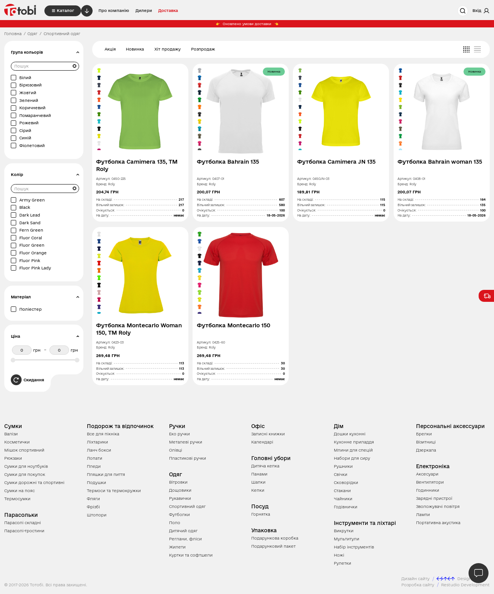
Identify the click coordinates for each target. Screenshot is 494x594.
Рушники (343, 466)
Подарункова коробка (274, 538)
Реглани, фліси (185, 538)
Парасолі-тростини (24, 530)
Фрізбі (93, 506)
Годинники (427, 490)
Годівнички (345, 506)
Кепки (257, 490)
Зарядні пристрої (434, 498)
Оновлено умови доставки (247, 24)
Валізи (11, 434)
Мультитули (346, 538)
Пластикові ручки (187, 458)
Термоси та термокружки (114, 490)
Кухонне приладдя (354, 442)
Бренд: (101, 184)
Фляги (93, 498)
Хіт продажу (167, 49)
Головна (13, 33)
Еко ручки (179, 434)
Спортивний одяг (187, 506)
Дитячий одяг (183, 530)
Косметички (17, 442)
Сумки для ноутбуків (26, 466)
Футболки (179, 514)
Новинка (135, 49)
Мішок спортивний (24, 450)
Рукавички (180, 498)
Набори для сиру (352, 458)
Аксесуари (427, 474)
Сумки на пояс (19, 490)
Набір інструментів (354, 547)
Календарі (262, 442)
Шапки (258, 482)
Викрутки (344, 530)
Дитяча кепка (265, 466)
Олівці (175, 450)
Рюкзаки (13, 458)
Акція (110, 49)
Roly (111, 184)
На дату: (102, 215)
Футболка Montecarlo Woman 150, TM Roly (139, 329)
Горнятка (260, 514)
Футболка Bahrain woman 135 (440, 162)
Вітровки (178, 482)
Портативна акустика (438, 522)
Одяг (32, 33)
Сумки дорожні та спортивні (34, 482)
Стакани (342, 490)
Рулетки (342, 563)
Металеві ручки (185, 442)
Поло (174, 522)
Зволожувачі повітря (438, 506)
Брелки (424, 434)
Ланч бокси (99, 450)
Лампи (423, 514)
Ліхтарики (97, 442)
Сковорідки (346, 482)
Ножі (339, 555)
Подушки (96, 482)
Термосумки (17, 498)
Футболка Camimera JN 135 (336, 162)
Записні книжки (268, 434)
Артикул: (103, 179)
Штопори (97, 515)
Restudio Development (465, 584)
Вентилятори (430, 482)
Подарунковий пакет (273, 546)
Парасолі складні (22, 522)
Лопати (94, 458)
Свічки (340, 474)
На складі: (104, 199)
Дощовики (180, 490)
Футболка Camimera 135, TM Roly (137, 165)
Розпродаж (203, 49)
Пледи (94, 466)
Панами (259, 474)
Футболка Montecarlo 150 (233, 325)
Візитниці (426, 442)
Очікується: (105, 210)
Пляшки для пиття (106, 474)
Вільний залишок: (110, 205)
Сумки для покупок (24, 474)
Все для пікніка (103, 434)
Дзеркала (426, 450)
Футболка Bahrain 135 (228, 162)
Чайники (343, 498)
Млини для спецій (353, 450)
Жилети (177, 547)
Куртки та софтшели (191, 555)
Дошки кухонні (349, 434)
